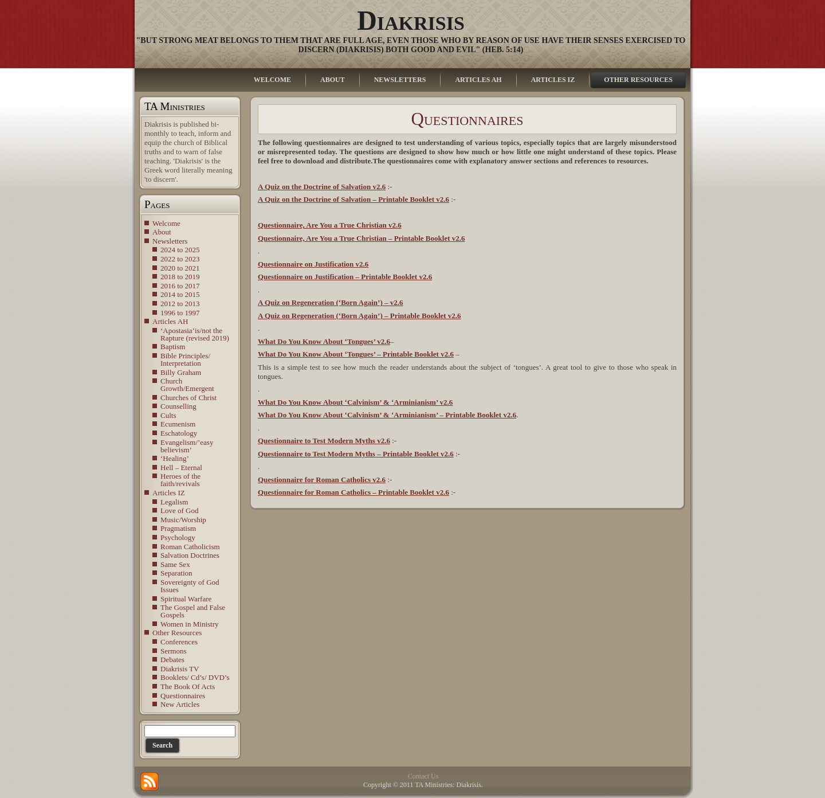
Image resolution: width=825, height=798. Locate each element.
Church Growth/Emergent (187, 385)
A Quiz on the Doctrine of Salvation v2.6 (322, 186)
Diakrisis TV (179, 668)
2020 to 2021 (180, 268)
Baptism (172, 346)
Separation (176, 573)
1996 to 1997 (180, 312)
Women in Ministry (189, 624)
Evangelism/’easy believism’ (186, 446)
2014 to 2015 (180, 294)
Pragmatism (178, 528)
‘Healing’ (174, 458)
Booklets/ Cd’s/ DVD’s (195, 677)
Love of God (179, 510)
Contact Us (423, 776)
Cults (168, 415)
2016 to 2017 (180, 285)
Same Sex (175, 564)
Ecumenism (177, 424)
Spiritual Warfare (185, 598)
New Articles (179, 704)
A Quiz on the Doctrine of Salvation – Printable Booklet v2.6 (353, 199)
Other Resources (177, 632)
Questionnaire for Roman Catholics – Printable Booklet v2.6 (353, 492)
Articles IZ (168, 492)
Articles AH (170, 321)
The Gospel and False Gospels (192, 611)
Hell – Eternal (181, 467)
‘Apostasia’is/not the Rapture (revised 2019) (194, 334)
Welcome (166, 223)
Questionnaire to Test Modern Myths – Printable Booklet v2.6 (356, 453)
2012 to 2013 (180, 303)
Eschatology (178, 433)
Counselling (178, 406)
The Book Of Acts (187, 686)
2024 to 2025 (180, 249)
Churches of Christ (188, 397)
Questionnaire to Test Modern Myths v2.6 (324, 440)
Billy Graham (180, 372)
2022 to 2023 (180, 259)
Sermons (173, 651)
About (161, 232)
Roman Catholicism (190, 546)
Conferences (179, 641)
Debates (172, 659)
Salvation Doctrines (189, 555)
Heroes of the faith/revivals (180, 480)
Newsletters (169, 241)
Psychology (177, 537)
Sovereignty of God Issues (189, 586)
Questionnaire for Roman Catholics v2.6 (322, 479)
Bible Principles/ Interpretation (185, 359)
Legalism (174, 502)
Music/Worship (183, 519)
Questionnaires (182, 695)
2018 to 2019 (180, 276)
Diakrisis (411, 20)
